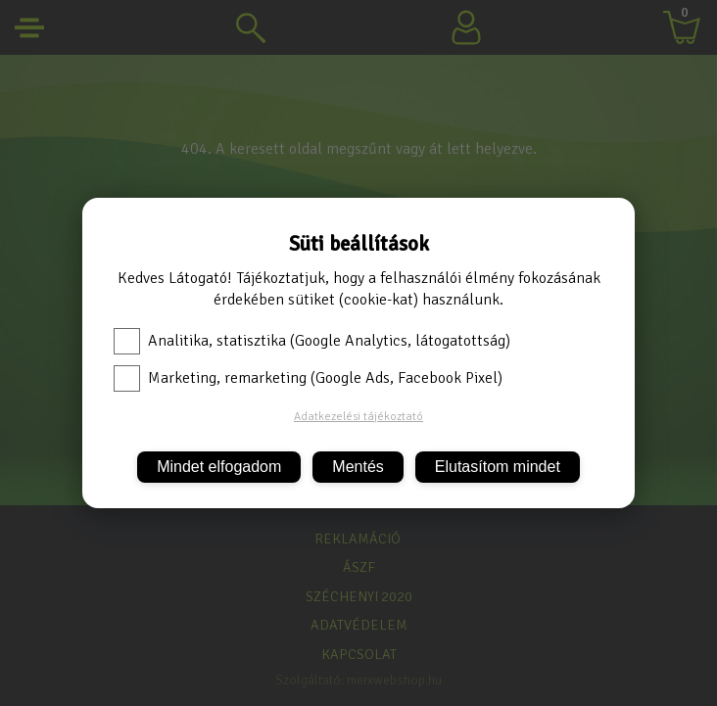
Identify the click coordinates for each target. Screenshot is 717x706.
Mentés (357, 466)
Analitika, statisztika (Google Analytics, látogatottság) (312, 341)
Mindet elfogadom (219, 466)
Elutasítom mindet (497, 466)
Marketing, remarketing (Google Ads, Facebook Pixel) (308, 378)
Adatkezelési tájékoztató (358, 416)
